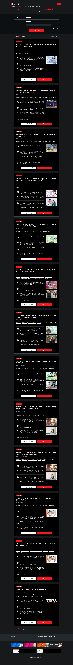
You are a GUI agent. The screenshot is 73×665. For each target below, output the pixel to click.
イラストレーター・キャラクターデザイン (40, 17)
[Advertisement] (36, 662)
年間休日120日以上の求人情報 (36, 6)
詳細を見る (44, 79)
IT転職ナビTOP (13, 6)
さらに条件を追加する (56, 28)
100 (58, 36)
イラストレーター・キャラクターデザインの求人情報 (23, 6)
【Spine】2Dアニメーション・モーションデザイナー (31, 589)
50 (56, 36)
